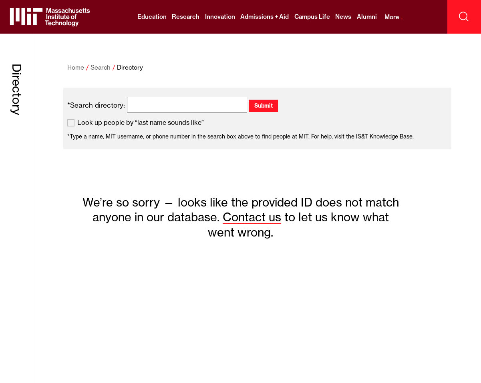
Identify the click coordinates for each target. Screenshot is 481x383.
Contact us (252, 217)
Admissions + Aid (264, 16)
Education (152, 16)
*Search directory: (96, 105)
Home (75, 67)
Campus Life (312, 16)
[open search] (464, 17)
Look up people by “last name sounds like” (140, 122)
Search (101, 67)
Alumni (367, 16)
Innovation (220, 16)
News (343, 16)
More (393, 17)
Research (185, 16)
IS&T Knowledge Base (384, 136)
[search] (187, 105)
